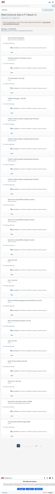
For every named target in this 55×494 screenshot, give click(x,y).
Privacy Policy (4, 492)
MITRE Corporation (12, 120)
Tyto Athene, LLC (12, 60)
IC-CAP (9, 80)
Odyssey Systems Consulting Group (16, 39)
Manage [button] (21, 489)
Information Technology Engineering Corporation (19, 403)
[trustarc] (50, 492)
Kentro (9, 423)
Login (49, 2)
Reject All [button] (38, 489)
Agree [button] (29, 489)
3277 (36, 445)
